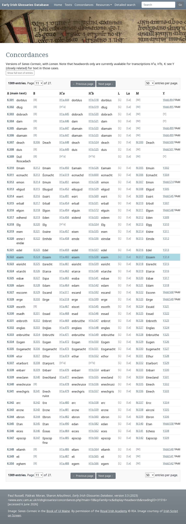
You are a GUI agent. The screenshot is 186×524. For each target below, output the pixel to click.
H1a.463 (64, 278)
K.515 (10, 203)
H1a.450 (64, 168)
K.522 (10, 257)
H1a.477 (64, 377)
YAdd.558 (168, 423)
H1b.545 (94, 306)
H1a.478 (64, 384)
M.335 (139, 384)
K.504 (10, 121)
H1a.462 (64, 271)
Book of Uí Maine (58, 511)
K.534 (10, 342)
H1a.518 (64, 299)
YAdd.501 (168, 149)
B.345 (36, 423)
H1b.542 (94, 285)
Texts (68, 5)
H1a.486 (64, 449)
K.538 (10, 370)
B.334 (36, 334)
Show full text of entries (20, 72)
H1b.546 (94, 313)
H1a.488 (64, 463)
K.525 (10, 278)
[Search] (158, 5)
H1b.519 (94, 107)
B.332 (36, 320)
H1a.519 (64, 175)
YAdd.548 (168, 210)
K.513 (10, 189)
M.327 (139, 327)
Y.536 (166, 416)
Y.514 (166, 257)
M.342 (139, 438)
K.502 (10, 107)
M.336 (139, 391)
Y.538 (166, 431)
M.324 (139, 306)
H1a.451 (64, 182)
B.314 (36, 182)
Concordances (84, 5)
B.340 (36, 377)
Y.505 (166, 189)
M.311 (139, 210)
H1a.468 (64, 313)
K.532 (10, 327)
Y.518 (166, 285)
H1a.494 (64, 210)
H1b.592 (94, 292)
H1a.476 (64, 370)
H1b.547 (94, 320)
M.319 (139, 271)
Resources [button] (103, 5)
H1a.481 (64, 409)
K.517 (10, 217)
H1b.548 (94, 327)
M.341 (139, 431)
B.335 (36, 342)
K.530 (10, 313)
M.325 (139, 313)
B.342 (36, 402)
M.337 (139, 402)
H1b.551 (94, 349)
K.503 (10, 114)
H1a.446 (64, 121)
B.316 (36, 196)
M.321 (139, 285)
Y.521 (166, 306)
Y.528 (166, 356)
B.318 (36, 210)
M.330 (139, 349)
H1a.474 (64, 356)
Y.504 (166, 175)
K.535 (10, 349)
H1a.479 (64, 391)
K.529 (10, 306)
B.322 (36, 238)
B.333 (36, 327)
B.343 (36, 409)
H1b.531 (94, 203)
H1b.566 (94, 463)
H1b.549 (94, 334)
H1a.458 (64, 238)
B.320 (36, 224)
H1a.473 (64, 349)
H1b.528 (94, 182)
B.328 (36, 285)
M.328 (139, 334)
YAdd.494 (168, 100)
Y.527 (166, 349)
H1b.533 (94, 217)
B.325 (36, 264)
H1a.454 (64, 203)
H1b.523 (94, 128)
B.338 (36, 363)
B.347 (36, 438)
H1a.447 (64, 128)
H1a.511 (64, 292)
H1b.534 (94, 224)
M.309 (139, 196)
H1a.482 (64, 416)
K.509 (10, 156)
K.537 (10, 363)
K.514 (10, 196)
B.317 (36, 203)
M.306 (139, 175)
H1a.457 (64, 231)
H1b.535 (94, 231)
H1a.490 (64, 423)
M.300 (139, 142)
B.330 (36, 299)
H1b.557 (94, 391)
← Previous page (83, 84)
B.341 (36, 391)
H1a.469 (64, 320)
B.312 (36, 168)
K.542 (10, 402)
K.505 (10, 128)
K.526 (10, 285)
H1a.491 (64, 196)
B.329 (36, 292)
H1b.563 (94, 438)
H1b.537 (94, 250)
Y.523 (166, 320)
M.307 (139, 182)
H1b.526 (94, 168)
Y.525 (166, 334)
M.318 (139, 264)
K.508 (10, 149)
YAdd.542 (168, 463)
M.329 (139, 342)
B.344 (36, 416)
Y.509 (166, 217)
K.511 (10, 175)
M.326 (139, 320)
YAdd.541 (168, 456)
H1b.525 (94, 149)
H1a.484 (64, 431)
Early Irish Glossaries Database (25, 5)
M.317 (139, 257)
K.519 (10, 231)
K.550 (10, 463)
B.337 (36, 356)
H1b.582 (94, 423)
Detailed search (124, 5)
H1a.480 (64, 402)
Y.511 (166, 231)
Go (180, 5)
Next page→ (106, 84)
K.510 (10, 168)
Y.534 (166, 402)
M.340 (139, 423)
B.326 (36, 271)
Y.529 (166, 363)
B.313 (36, 175)
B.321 (36, 231)
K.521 (10, 250)
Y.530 (166, 370)
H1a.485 (64, 438)
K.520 (10, 238)
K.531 (10, 320)
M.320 (139, 278)
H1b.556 (94, 384)
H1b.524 (94, 142)
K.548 (10, 449)
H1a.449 (64, 149)
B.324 (36, 257)
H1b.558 (94, 402)
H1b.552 (94, 356)
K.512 (10, 182)
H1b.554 (94, 370)
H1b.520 (94, 114)
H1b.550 (94, 342)
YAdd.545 (168, 196)
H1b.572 (94, 210)
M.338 (139, 409)
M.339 (139, 416)
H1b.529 (94, 189)
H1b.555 (94, 377)
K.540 (10, 384)
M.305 (139, 168)
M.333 (139, 370)
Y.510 (166, 224)
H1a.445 (64, 114)
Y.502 (166, 168)
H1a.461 (64, 264)
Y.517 (166, 278)
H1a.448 (64, 142)
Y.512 (166, 238)
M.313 (139, 224)
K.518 (10, 224)
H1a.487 (64, 456)
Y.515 (166, 264)
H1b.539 (94, 264)
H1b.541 (94, 278)
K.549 (10, 456)
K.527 (10, 292)
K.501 (10, 100)
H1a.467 (64, 306)
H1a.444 (64, 100)
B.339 (36, 370)
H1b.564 (94, 449)
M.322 (139, 292)
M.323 (139, 299)
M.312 (139, 217)
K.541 (10, 391)
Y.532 (166, 384)
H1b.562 (94, 431)
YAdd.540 (168, 449)
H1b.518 (94, 100)
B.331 (36, 313)
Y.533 (166, 391)
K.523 (10, 264)
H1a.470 (64, 327)
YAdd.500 (168, 142)
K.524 (10, 271)
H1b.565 (94, 456)
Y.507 (166, 203)
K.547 (10, 438)
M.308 (139, 189)
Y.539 (166, 438)
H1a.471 (64, 334)
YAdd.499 (168, 128)
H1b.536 (94, 238)
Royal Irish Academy (113, 511)
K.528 (10, 299)
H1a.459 (64, 250)
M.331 (139, 356)
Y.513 (166, 250)
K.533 (10, 334)
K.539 (10, 377)
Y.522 (166, 313)
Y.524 (166, 327)
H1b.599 (94, 299)
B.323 (36, 250)
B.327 (36, 278)
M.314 (139, 231)
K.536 (10, 356)
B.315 (36, 189)
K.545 (10, 423)
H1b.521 (94, 121)
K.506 (10, 135)
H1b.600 (94, 175)
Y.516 (166, 271)
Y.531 (166, 377)
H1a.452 (64, 189)
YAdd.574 (168, 182)
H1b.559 (94, 409)
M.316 (139, 250)
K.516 (10, 210)
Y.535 (166, 409)
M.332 (139, 363)
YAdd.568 (168, 292)
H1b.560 (94, 416)
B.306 (36, 142)
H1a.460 (64, 257)
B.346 (36, 431)
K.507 (10, 142)
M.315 (139, 238)
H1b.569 (94, 196)
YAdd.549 (168, 299)
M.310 (139, 203)
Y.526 (166, 342)
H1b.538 (94, 257)
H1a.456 (64, 217)
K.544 (10, 416)
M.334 (139, 377)
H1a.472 (64, 342)
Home (58, 5)
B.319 (36, 217)
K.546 (10, 431)
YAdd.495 (168, 107)
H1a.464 (64, 285)
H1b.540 (94, 271)
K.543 (10, 409)
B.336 (36, 349)
